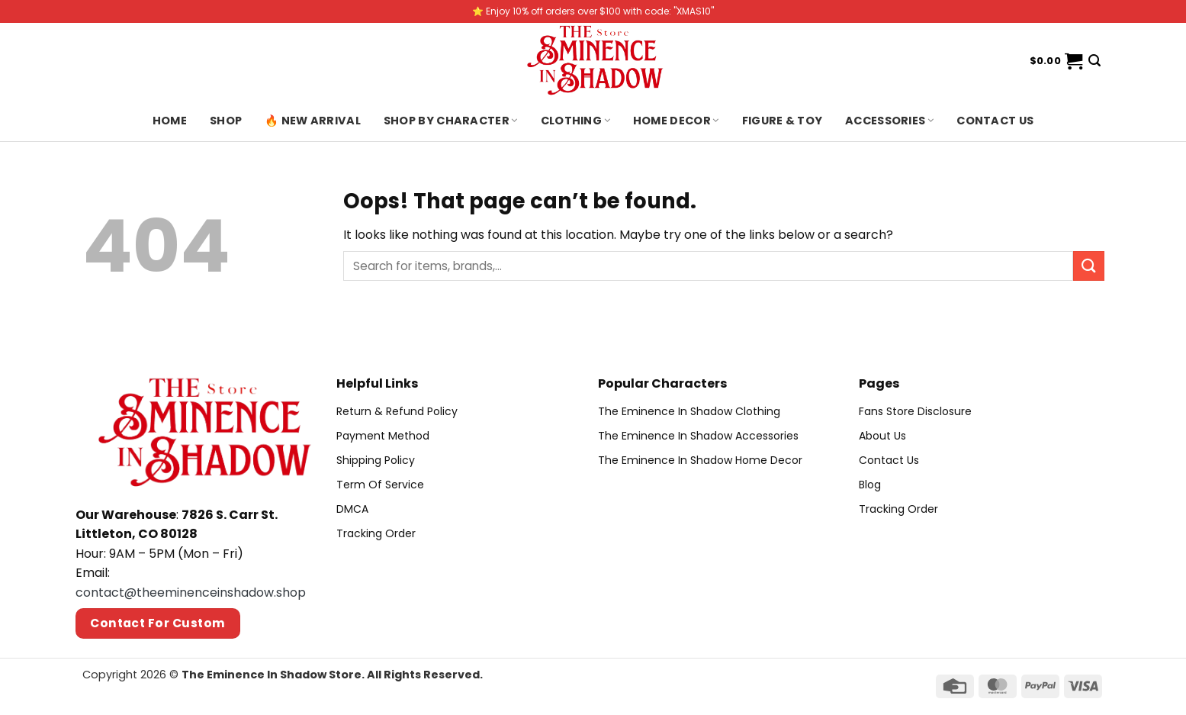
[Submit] (1088, 266)
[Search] (1094, 61)
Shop (226, 120)
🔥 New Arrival (313, 120)
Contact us (994, 120)
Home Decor (676, 120)
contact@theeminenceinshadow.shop (191, 592)
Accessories (889, 120)
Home (170, 120)
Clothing (575, 120)
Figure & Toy (782, 120)
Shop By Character (451, 120)
